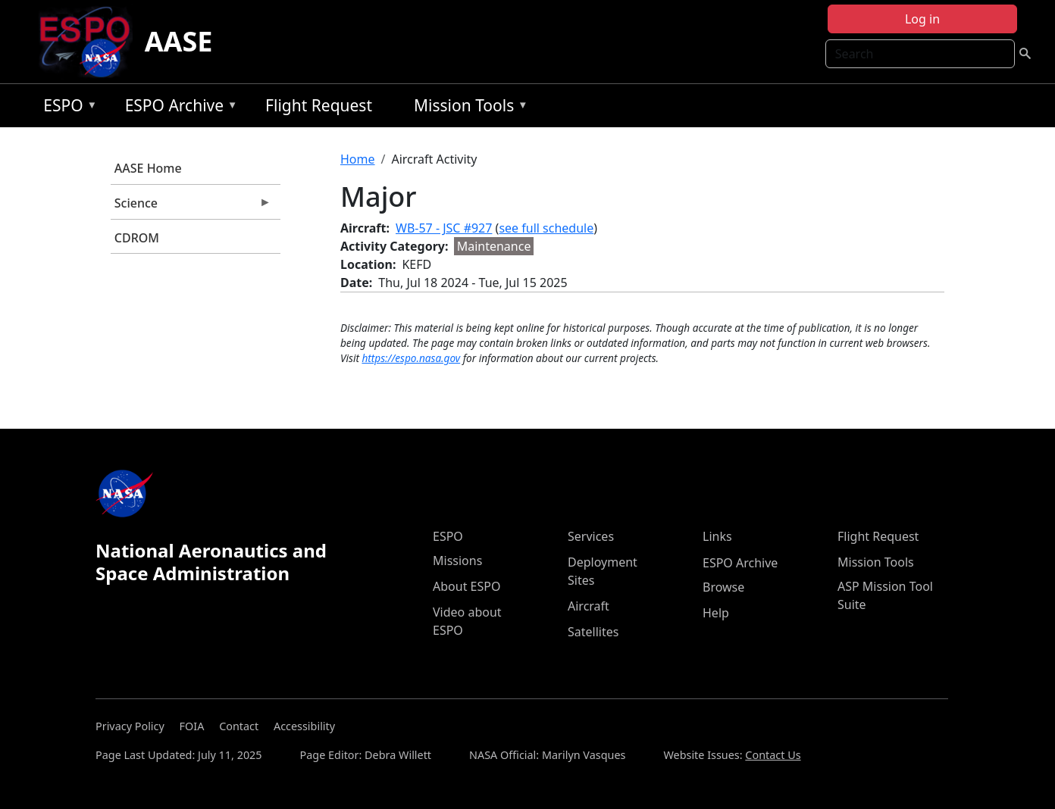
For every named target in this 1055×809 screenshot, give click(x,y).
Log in (922, 19)
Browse (723, 587)
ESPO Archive (177, 108)
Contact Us (772, 755)
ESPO (66, 108)
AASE (179, 41)
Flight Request (318, 105)
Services (591, 536)
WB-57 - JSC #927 (444, 228)
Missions (457, 560)
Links (717, 536)
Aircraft (588, 606)
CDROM (136, 238)
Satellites (593, 631)
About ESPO (466, 586)
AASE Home (148, 168)
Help (716, 612)
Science (191, 207)
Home (357, 159)
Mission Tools (467, 108)
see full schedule (546, 228)
